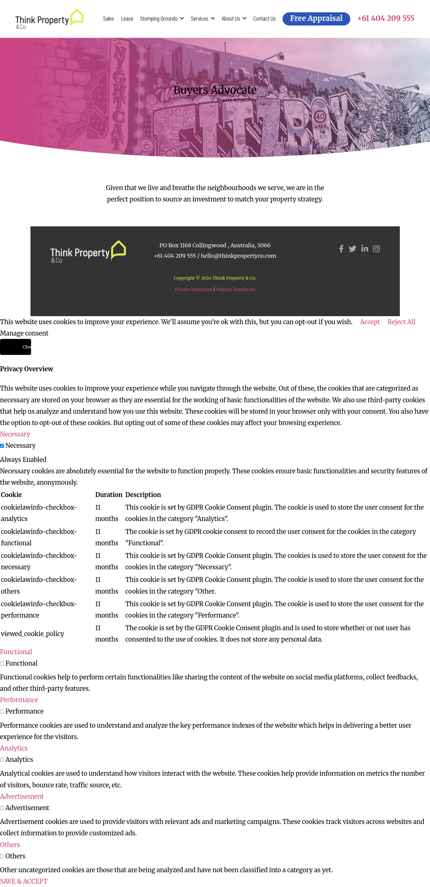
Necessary (21, 445)
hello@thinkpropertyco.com (238, 255)
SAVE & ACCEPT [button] (24, 881)
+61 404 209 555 (175, 255)
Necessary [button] (15, 434)
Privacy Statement (193, 289)
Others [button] (10, 845)
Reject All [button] (402, 322)
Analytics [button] (14, 748)
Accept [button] (370, 322)
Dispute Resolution (235, 289)
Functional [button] (16, 652)
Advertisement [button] (22, 796)
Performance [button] (19, 700)
